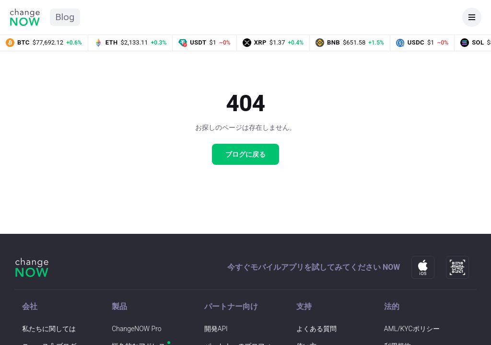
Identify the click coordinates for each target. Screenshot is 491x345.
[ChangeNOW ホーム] (25, 17)
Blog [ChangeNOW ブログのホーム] (65, 17)
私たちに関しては (49, 329)
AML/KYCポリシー (412, 329)
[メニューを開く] (471, 17)
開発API (216, 329)
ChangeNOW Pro (136, 329)
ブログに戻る (245, 154)
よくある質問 (316, 329)
